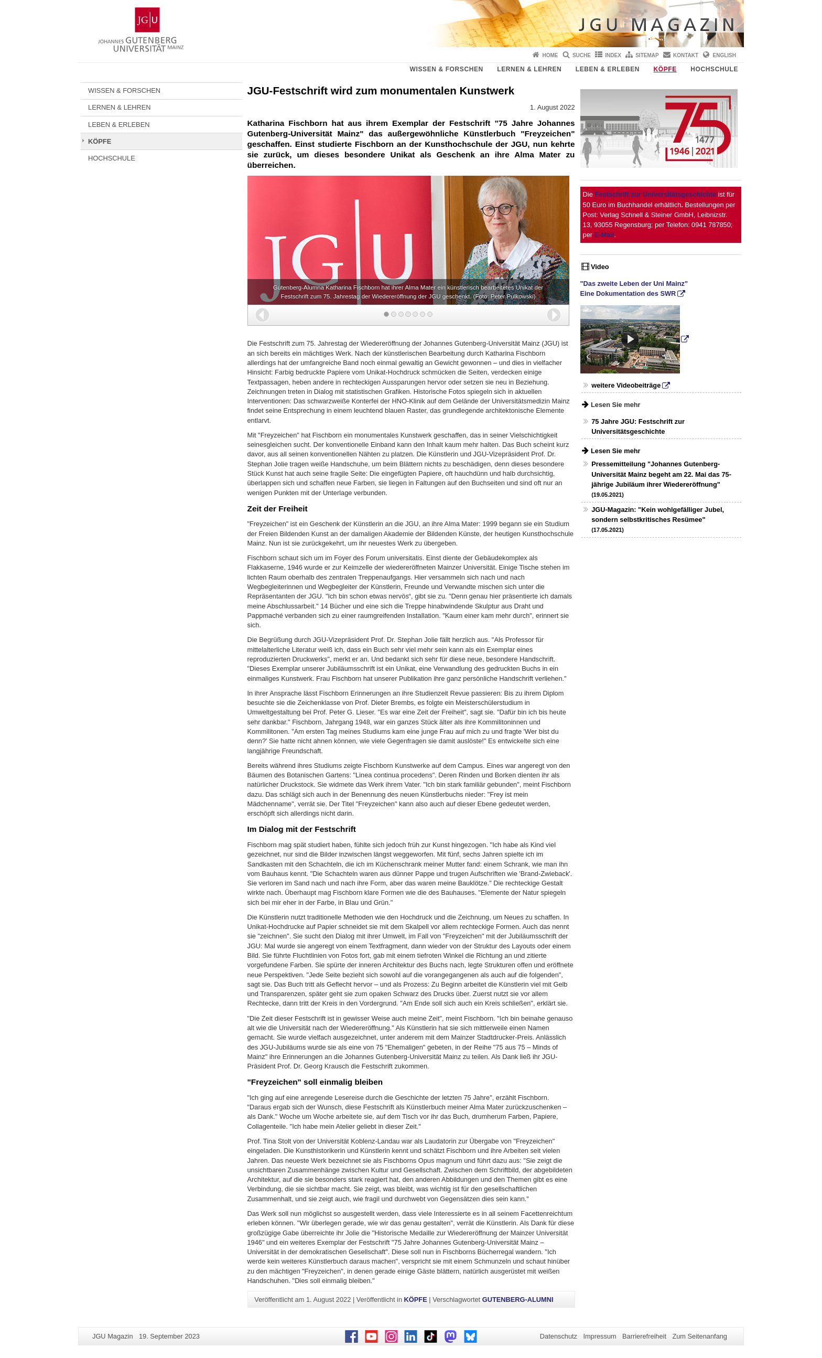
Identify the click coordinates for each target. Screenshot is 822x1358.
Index (613, 55)
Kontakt (685, 55)
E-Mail (604, 235)
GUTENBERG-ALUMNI (518, 1299)
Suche (581, 55)
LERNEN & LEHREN (529, 69)
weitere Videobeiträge (626, 385)
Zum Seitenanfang (699, 1336)
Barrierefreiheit (644, 1336)
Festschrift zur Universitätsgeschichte (655, 194)
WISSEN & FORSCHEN (446, 69)
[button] (262, 315)
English (724, 55)
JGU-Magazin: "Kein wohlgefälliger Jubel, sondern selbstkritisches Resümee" (657, 519)
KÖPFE (665, 69)
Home (550, 55)
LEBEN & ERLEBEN (608, 69)
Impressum (599, 1336)
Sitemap (646, 55)
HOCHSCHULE (714, 69)
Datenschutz (558, 1336)
